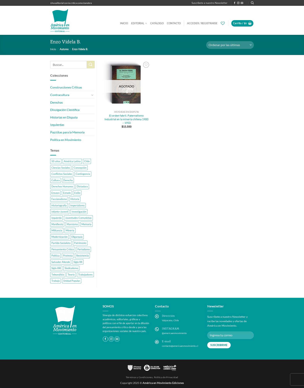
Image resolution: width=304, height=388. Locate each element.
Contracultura (59, 95)
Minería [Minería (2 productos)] (70, 230)
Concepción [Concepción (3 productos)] (80, 167)
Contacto (174, 23)
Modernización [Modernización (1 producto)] (59, 236)
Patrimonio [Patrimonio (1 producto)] (80, 243)
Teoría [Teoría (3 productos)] (71, 274)
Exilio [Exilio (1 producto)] (77, 192)
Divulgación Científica (64, 110)
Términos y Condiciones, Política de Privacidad (152, 377)
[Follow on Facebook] (234, 3)
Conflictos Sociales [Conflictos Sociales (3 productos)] (61, 173)
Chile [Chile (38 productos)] (87, 161)
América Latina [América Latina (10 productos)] (72, 161)
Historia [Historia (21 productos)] (74, 199)
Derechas (56, 102)
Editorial (139, 23)
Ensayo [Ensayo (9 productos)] (55, 192)
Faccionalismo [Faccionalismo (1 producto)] (59, 199)
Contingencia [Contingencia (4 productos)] (83, 173)
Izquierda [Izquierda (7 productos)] (56, 218)
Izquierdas (57, 124)
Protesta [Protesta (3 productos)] (68, 255)
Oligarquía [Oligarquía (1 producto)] (77, 236)
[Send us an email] (242, 3)
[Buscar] (252, 3)
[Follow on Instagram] (238, 3)
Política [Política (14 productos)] (55, 255)
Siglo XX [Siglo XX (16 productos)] (77, 262)
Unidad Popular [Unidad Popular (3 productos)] (71, 280)
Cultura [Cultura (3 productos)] (55, 180)
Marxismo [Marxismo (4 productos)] (72, 224)
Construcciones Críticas (66, 87)
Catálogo (157, 23)
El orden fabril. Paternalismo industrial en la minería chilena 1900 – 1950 (126, 119)
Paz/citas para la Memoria (67, 132)
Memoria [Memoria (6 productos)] (86, 224)
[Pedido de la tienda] (230, 45)
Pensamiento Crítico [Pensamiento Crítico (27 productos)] (62, 249)
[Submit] (91, 64)
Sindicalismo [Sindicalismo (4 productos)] (71, 268)
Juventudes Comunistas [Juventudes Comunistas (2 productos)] (78, 218)
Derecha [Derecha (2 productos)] (68, 180)
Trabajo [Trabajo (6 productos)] (55, 280)
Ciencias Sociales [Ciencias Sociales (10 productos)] (60, 167)
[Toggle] (92, 95)
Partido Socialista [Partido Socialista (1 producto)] (61, 243)
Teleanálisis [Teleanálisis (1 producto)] (57, 274)
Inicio (124, 23)
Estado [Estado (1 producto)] (67, 192)
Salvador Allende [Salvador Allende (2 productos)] (60, 262)
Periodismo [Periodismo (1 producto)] (83, 249)
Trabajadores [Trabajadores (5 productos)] (85, 274)
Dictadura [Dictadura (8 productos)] (82, 186)
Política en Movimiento (65, 140)
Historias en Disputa (64, 117)
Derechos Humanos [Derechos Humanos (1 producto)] (62, 186)
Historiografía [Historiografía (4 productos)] (59, 205)
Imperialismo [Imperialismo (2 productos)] (77, 205)
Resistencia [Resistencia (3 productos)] (82, 255)
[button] (209, 3)
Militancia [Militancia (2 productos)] (56, 230)
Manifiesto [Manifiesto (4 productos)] (57, 224)
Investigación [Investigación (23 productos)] (79, 211)
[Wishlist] (223, 23)
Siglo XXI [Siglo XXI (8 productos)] (56, 268)
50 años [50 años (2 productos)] (55, 161)
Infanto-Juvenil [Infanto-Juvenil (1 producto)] (59, 211)
